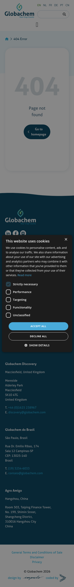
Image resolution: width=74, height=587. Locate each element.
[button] (37, 345)
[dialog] (37, 293)
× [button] (65, 239)
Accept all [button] (38, 326)
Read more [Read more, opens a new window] (25, 275)
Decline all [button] (38, 336)
